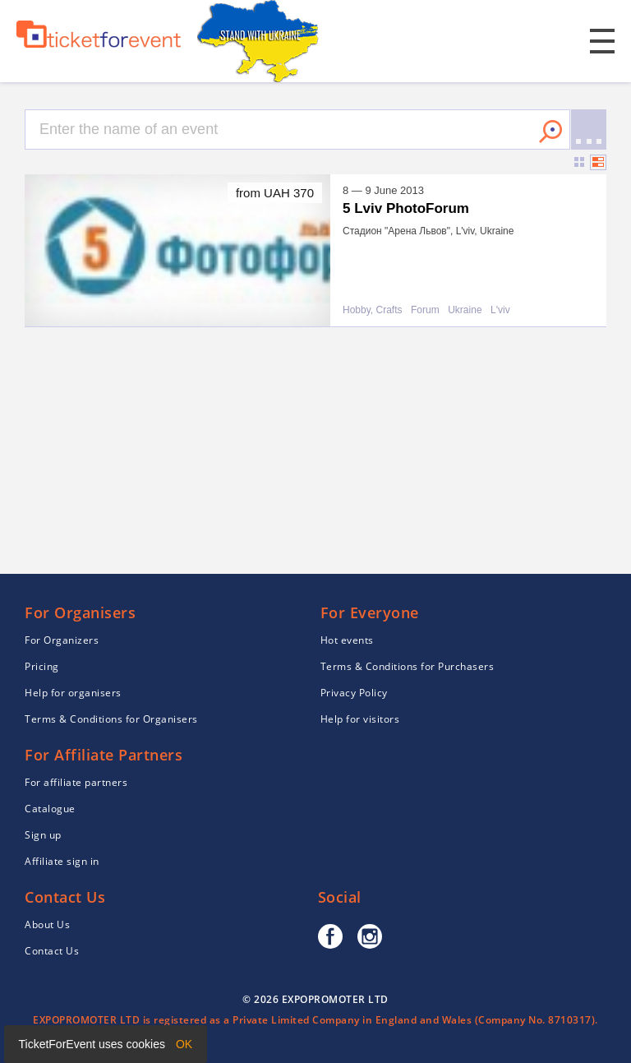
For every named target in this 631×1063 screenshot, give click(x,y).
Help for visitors (360, 719)
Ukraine (464, 310)
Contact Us (52, 951)
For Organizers (62, 640)
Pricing (42, 666)
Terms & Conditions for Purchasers (407, 666)
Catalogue (50, 809)
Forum (425, 310)
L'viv (500, 310)
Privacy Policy (354, 693)
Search (550, 131)
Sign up (43, 835)
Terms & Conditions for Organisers (111, 719)
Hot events (347, 640)
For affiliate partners (76, 782)
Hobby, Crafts (372, 310)
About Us (47, 924)
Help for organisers (73, 693)
